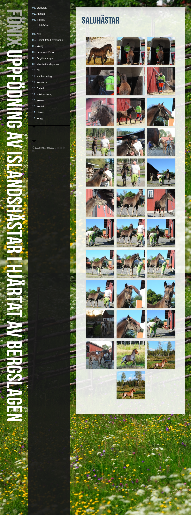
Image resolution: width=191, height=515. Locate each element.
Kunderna (42, 82)
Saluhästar (44, 25)
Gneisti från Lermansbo (50, 40)
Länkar (40, 112)
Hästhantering (44, 94)
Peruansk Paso (45, 52)
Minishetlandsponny (48, 64)
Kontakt (41, 106)
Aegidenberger (45, 58)
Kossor (40, 100)
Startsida (42, 7)
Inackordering (44, 76)
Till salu (41, 19)
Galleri (40, 88)
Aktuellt (41, 13)
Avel (39, 34)
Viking (40, 46)
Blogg (40, 118)
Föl (38, 70)
